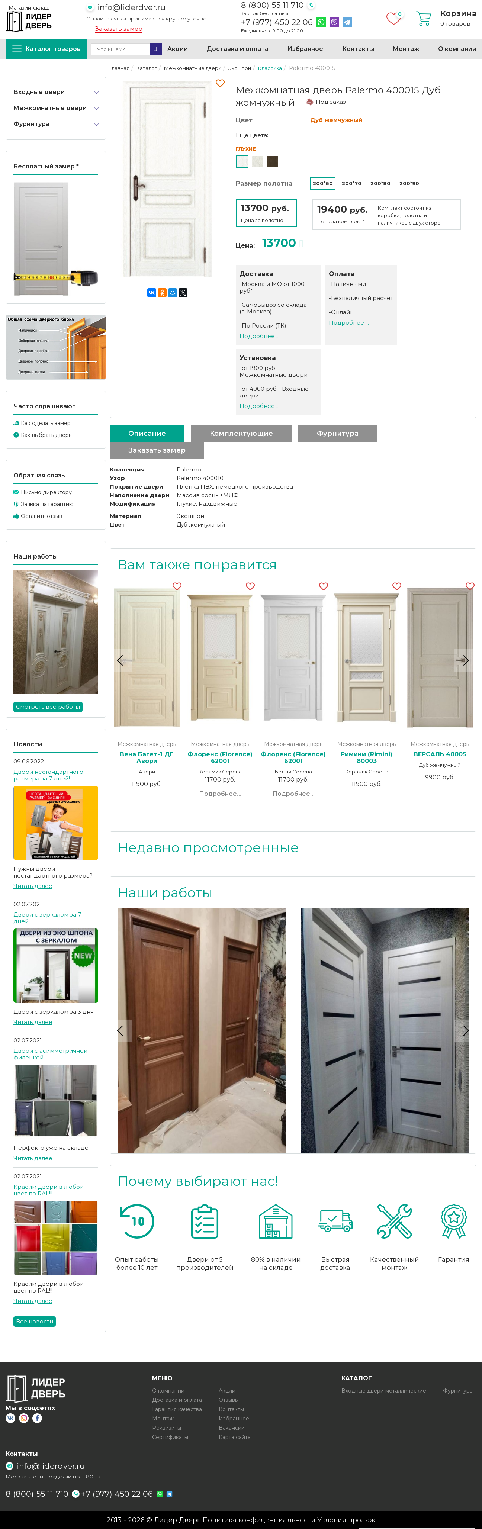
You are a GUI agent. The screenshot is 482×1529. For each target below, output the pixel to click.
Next (465, 660)
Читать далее (32, 885)
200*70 (352, 183)
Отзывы (229, 1400)
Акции (177, 48)
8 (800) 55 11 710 (272, 5)
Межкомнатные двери (50, 108)
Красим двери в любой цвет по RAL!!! (48, 1190)
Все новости (34, 1321)
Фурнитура (31, 124)
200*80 (380, 183)
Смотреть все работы (48, 706)
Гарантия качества (177, 1409)
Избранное (305, 48)
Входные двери (39, 92)
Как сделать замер (46, 423)
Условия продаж (346, 1520)
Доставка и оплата (238, 48)
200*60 (323, 183)
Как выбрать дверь (46, 435)
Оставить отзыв (41, 516)
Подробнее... (220, 793)
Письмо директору (46, 492)
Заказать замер (118, 29)
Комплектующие (241, 433)
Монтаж (406, 48)
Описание (147, 433)
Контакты (358, 48)
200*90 (409, 183)
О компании (457, 48)
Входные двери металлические (383, 1390)
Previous (121, 660)
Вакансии (232, 1428)
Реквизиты (166, 1428)
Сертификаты (170, 1437)
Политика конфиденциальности (259, 1520)
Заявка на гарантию (47, 504)
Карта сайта (235, 1437)
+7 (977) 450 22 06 (277, 22)
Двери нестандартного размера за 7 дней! (48, 775)
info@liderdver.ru (131, 7)
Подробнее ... (260, 335)
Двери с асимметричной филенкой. (50, 1054)
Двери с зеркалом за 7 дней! (47, 918)
